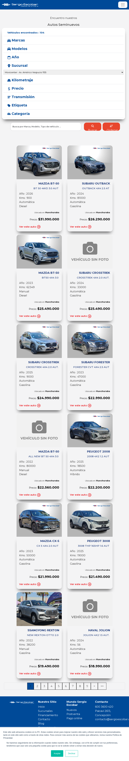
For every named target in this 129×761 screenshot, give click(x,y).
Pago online (74, 718)
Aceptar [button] (57, 753)
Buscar (92, 128)
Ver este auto (30, 227)
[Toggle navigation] (122, 4)
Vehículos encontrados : (25, 32)
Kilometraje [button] (20, 80)
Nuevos (72, 710)
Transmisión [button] (21, 97)
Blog (41, 723)
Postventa (73, 714)
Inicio (41, 706)
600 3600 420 (104, 706)
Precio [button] (15, 88)
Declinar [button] (71, 753)
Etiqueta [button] (17, 105)
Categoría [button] (18, 114)
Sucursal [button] (17, 65)
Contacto (44, 719)
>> (102, 686)
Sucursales (45, 711)
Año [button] (13, 57)
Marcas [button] (16, 40)
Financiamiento (48, 715)
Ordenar (112, 128)
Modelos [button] (17, 49)
